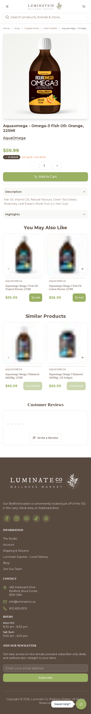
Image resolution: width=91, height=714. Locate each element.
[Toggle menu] (7, 6)
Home (6, 28)
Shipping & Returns (16, 550)
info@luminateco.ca (22, 601)
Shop (17, 28)
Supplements (31, 28)
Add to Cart (45, 176)
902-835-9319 (18, 608)
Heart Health (50, 28)
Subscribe (45, 677)
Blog (6, 563)
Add (35, 297)
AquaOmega (14, 138)
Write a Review (45, 438)
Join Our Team (12, 569)
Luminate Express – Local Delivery (25, 557)
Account (8, 544)
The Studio (10, 538)
